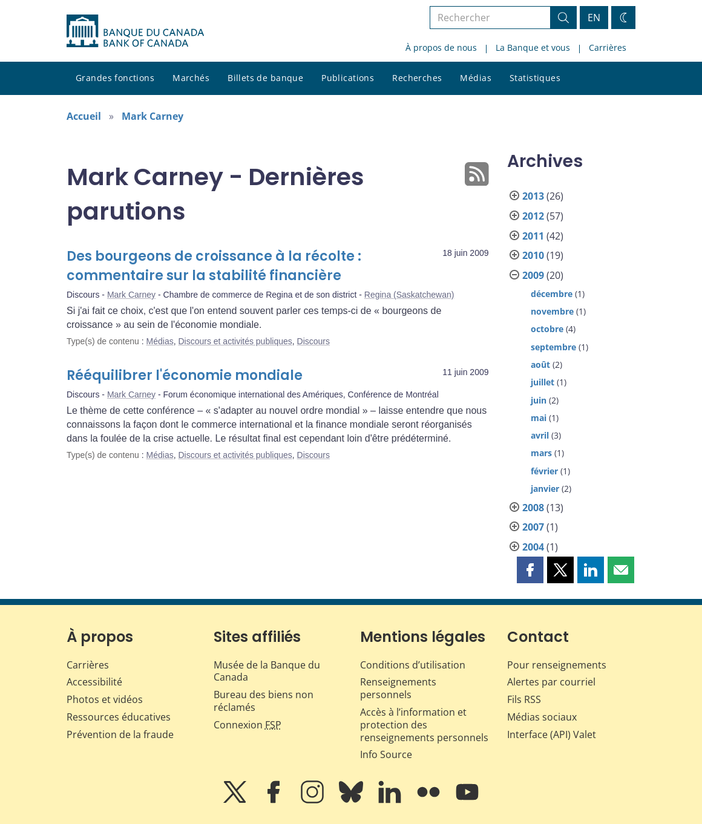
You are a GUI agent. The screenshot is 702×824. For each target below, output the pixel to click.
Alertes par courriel (551, 681)
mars (541, 453)
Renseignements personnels (398, 688)
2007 (533, 527)
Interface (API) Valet (551, 734)
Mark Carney (152, 116)
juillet (542, 382)
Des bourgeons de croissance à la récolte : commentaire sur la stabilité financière (214, 266)
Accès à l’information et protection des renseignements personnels (424, 724)
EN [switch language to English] (594, 17)
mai (538, 417)
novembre (552, 311)
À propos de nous (441, 47)
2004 (533, 547)
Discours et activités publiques (235, 341)
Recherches (417, 77)
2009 (533, 275)
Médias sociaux (542, 717)
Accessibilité (94, 681)
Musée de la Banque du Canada (267, 671)
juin (538, 400)
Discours (313, 341)
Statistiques (535, 77)
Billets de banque (265, 77)
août (540, 364)
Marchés (190, 77)
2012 (533, 216)
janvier (545, 488)
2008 (533, 507)
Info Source (386, 754)
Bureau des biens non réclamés (263, 701)
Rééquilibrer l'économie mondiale (185, 375)
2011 (533, 236)
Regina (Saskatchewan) (409, 294)
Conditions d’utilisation (412, 665)
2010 (533, 255)
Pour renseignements (556, 665)
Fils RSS (524, 699)
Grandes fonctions (115, 77)
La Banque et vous (533, 47)
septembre (553, 347)
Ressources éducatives (119, 717)
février (544, 471)
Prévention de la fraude (120, 734)
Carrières (607, 47)
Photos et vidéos (105, 699)
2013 (533, 196)
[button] (530, 570)
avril (540, 435)
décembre (551, 293)
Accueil (84, 116)
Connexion (247, 724)
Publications (347, 77)
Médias (475, 77)
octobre (547, 329)
